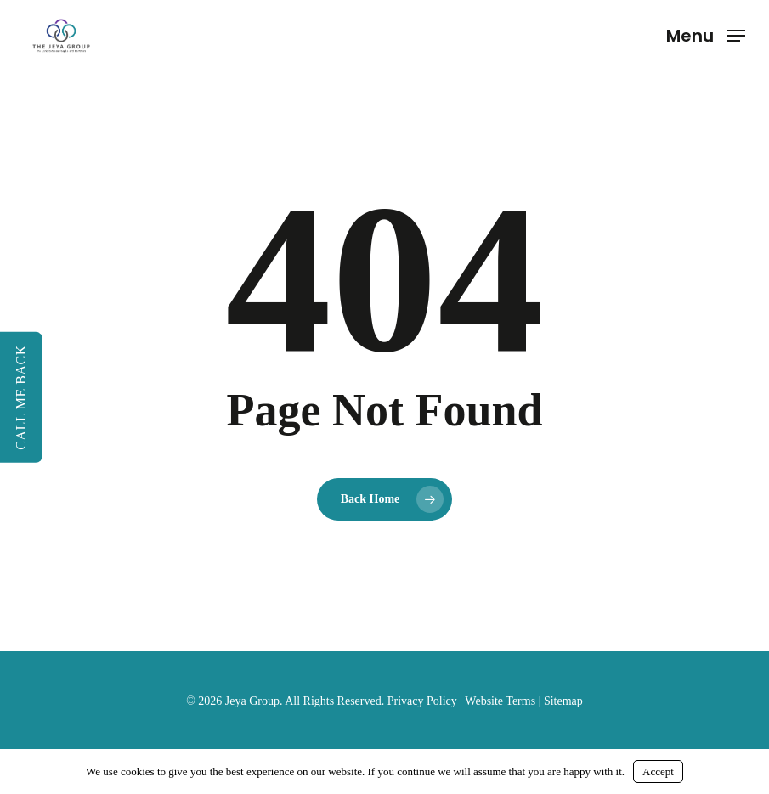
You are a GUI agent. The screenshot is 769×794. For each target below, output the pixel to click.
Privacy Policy (422, 701)
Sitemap (563, 701)
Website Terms (500, 701)
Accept (658, 771)
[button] (705, 33)
